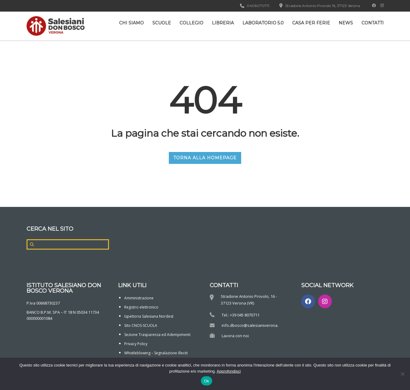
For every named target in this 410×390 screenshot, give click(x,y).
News (346, 23)
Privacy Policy (135, 343)
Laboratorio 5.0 (263, 23)
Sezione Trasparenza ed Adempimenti (157, 334)
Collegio (191, 23)
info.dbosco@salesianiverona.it (251, 325)
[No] (402, 374)
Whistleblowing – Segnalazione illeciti (156, 353)
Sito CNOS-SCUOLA (140, 325)
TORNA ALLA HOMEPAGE (205, 158)
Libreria (223, 23)
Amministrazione (139, 298)
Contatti (372, 23)
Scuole (161, 23)
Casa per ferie (311, 23)
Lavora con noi (235, 335)
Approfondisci (229, 371)
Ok (206, 381)
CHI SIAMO (131, 23)
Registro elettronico (141, 307)
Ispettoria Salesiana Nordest (148, 316)
